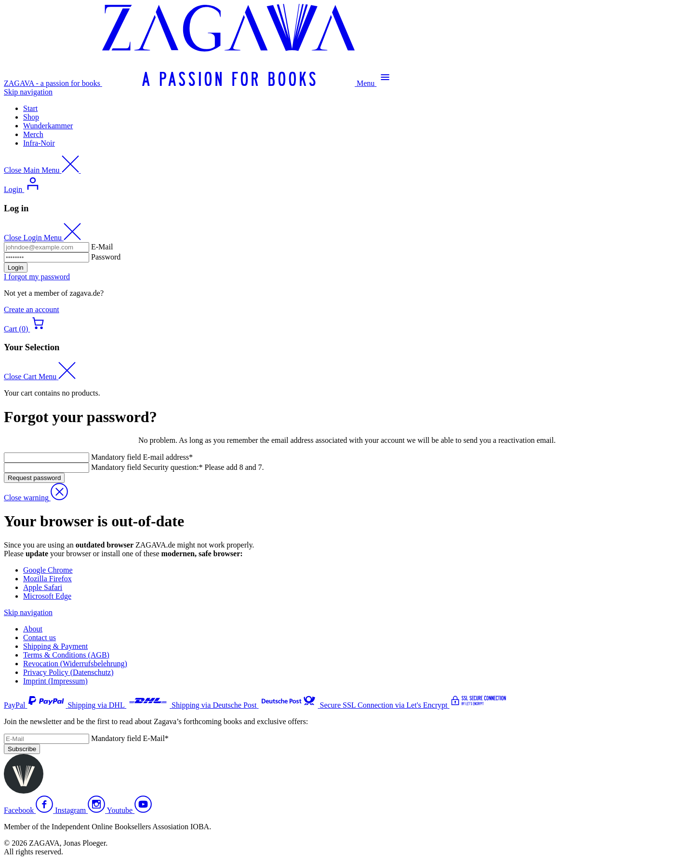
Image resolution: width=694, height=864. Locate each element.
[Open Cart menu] (25, 329)
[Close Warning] (36, 498)
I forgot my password (37, 277)
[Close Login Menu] (42, 237)
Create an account (31, 309)
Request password (34, 477)
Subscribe (22, 749)
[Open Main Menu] (375, 83)
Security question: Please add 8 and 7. (177, 467)
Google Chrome (48, 570)
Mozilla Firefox (47, 579)
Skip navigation (28, 92)
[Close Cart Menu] (40, 376)
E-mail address (142, 457)
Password (105, 257)
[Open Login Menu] (22, 189)
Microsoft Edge (47, 596)
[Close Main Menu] (42, 170)
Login (16, 267)
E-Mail (102, 247)
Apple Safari (42, 587)
